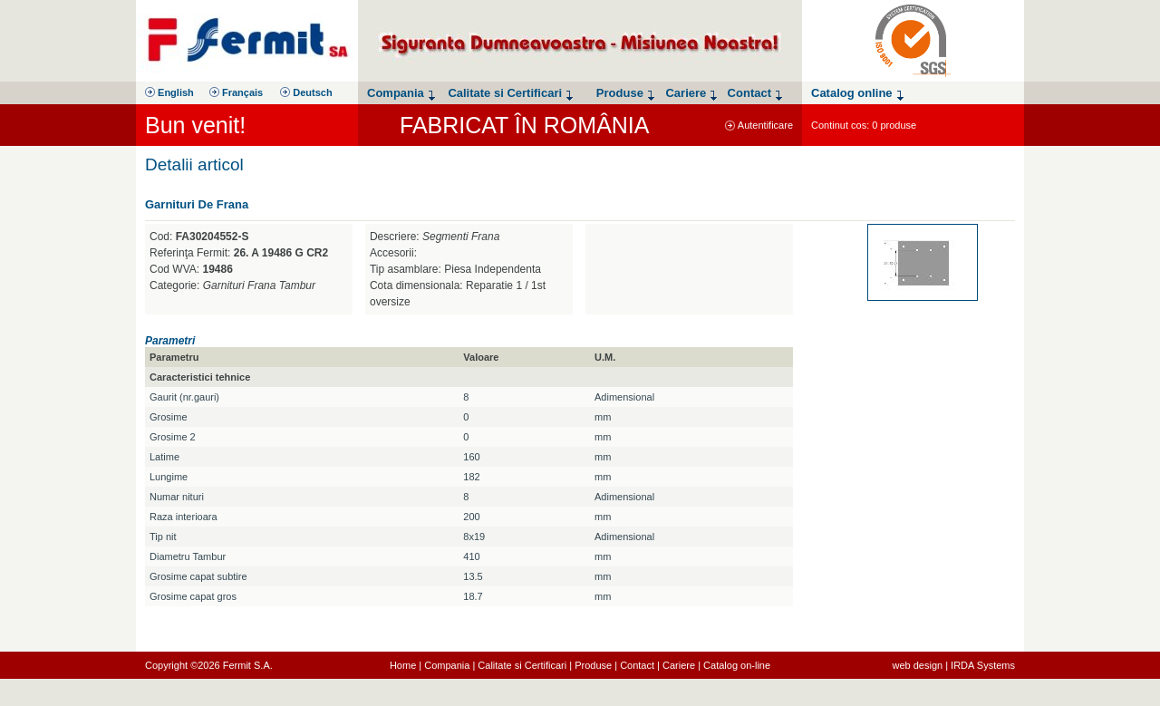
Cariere (678, 665)
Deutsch (306, 92)
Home (403, 665)
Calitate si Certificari (522, 665)
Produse (593, 665)
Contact (637, 665)
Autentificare (759, 125)
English (169, 92)
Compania (446, 665)
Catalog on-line (736, 665)
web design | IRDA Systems (953, 665)
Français (236, 92)
